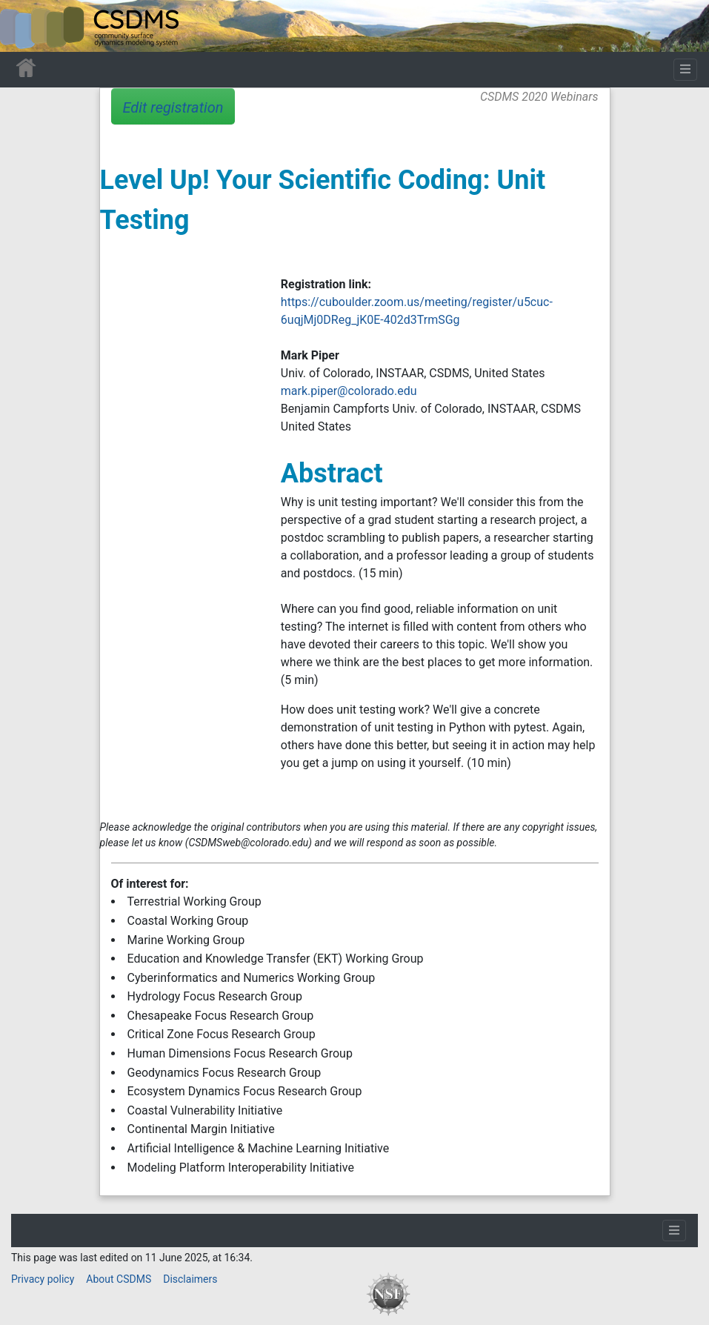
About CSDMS (118, 1279)
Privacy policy (42, 1279)
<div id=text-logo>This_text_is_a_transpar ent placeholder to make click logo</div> (24, 26)
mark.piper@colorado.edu (349, 391)
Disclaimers (190, 1279)
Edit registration (173, 107)
